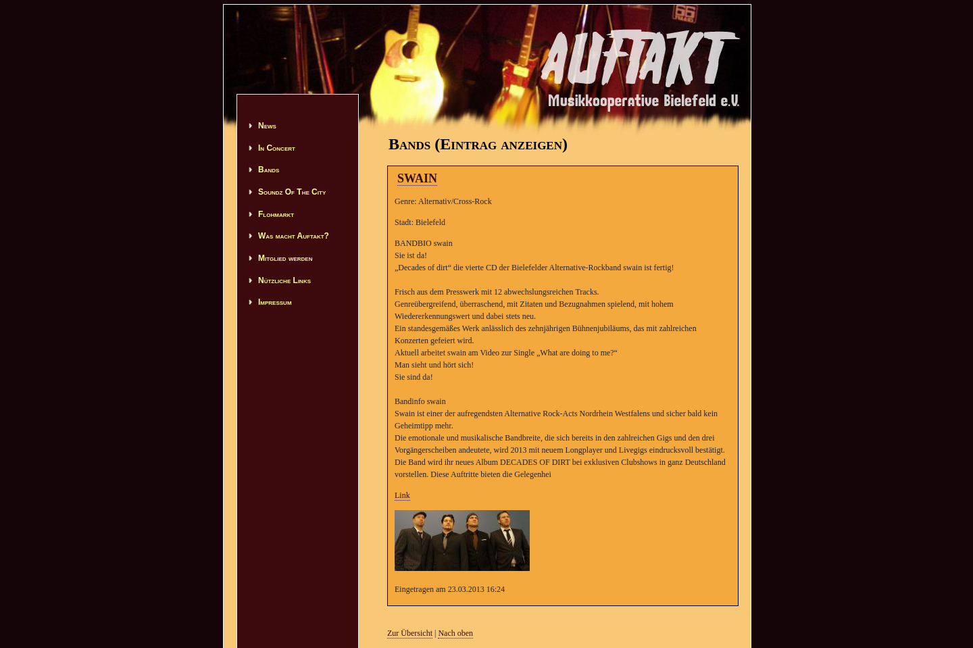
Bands (268, 169)
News (267, 125)
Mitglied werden (285, 258)
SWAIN (417, 178)
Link (402, 495)
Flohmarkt (276, 214)
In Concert (276, 148)
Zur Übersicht (409, 633)
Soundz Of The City (292, 192)
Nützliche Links (284, 280)
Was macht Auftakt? (293, 236)
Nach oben (455, 633)
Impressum (275, 302)
